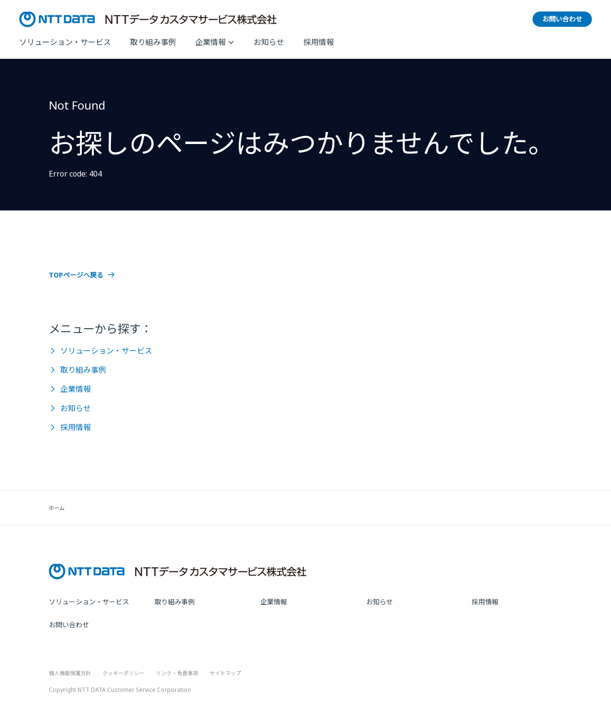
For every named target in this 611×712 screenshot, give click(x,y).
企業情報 (210, 42)
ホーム (57, 508)
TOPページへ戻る (76, 275)
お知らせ (269, 42)
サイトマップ (225, 673)
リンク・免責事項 (177, 673)
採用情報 (318, 42)
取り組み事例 (153, 42)
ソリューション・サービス (65, 42)
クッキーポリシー (123, 673)
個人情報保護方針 (70, 673)
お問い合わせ (69, 624)
